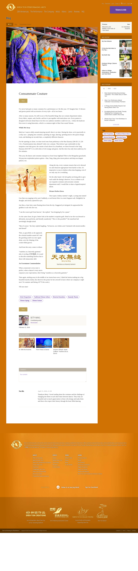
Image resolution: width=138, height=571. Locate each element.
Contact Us (117, 3)
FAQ (83, 11)
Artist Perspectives (25, 335)
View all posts (34, 360)
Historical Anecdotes (59, 335)
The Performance (36, 11)
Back (9, 24)
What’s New (68, 496)
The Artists (56, 500)
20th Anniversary (23, 11)
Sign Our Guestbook (91, 525)
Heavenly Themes (73, 335)
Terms (124, 568)
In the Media (56, 505)
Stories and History (83, 509)
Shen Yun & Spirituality (39, 509)
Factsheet (36, 505)
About (35, 493)
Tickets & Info (120, 9)
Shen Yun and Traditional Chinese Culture (90, 512)
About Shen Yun (57, 498)
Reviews (77, 11)
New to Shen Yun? (38, 498)
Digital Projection (83, 505)
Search (123, 3)
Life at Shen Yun (37, 502)
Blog (16, 24)
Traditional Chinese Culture (42, 335)
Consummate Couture (25, 24)
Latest (70, 11)
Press (103, 3)
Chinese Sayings (24, 338)
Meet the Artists (37, 512)
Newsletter (107, 3)
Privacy (128, 568)
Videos (64, 11)
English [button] (129, 3)
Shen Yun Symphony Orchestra (42, 500)
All (104, 88)
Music (79, 498)
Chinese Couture (37, 338)
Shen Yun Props (82, 507)
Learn (112, 3)
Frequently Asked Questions (41, 514)
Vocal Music (81, 500)
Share (23, 101)
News (109, 88)
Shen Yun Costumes (84, 502)
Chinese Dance (82, 496)
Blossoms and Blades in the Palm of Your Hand (108, 28)
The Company (49, 11)
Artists (58, 11)
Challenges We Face (39, 507)
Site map (134, 568)
